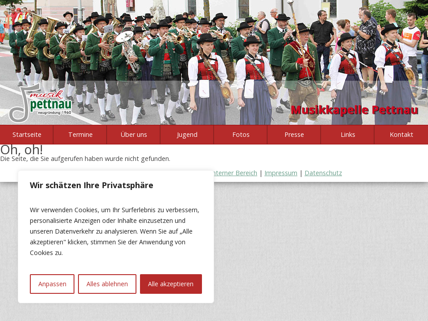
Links (348, 134)
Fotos (241, 134)
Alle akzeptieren (170, 284)
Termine (80, 134)
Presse (294, 134)
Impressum (280, 173)
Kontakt (401, 134)
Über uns (134, 134)
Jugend (187, 134)
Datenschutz (323, 173)
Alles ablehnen (107, 284)
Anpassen (52, 284)
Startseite (26, 134)
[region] (116, 236)
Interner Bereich (233, 173)
